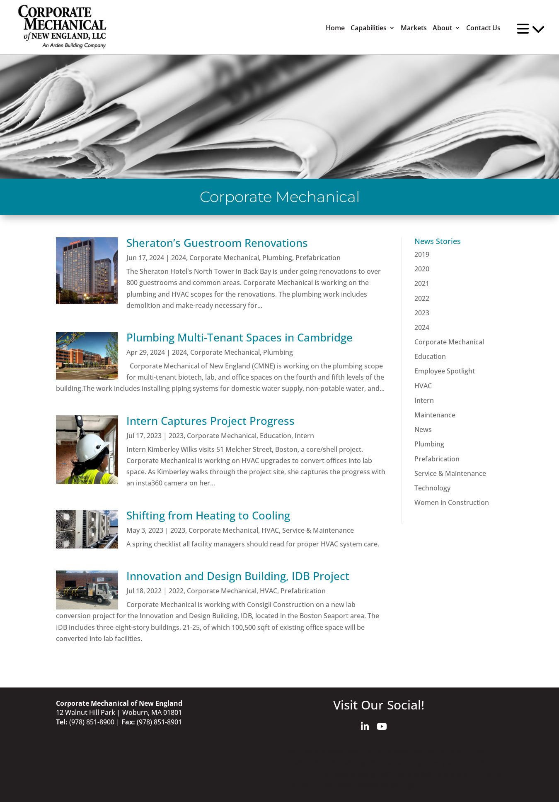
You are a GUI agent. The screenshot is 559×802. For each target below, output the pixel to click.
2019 (421, 254)
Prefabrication (318, 257)
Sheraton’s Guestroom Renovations (217, 242)
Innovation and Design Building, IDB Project (237, 575)
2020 (421, 268)
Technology (432, 487)
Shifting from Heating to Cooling (208, 515)
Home (335, 28)
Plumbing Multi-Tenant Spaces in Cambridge (239, 337)
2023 (176, 435)
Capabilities (369, 28)
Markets (414, 28)
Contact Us (483, 28)
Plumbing (277, 257)
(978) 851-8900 (91, 721)
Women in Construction (451, 502)
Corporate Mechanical (224, 257)
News (423, 429)
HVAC (270, 530)
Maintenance (434, 414)
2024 (178, 257)
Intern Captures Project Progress (210, 420)
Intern (304, 435)
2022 (176, 590)
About (442, 28)
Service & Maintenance (318, 530)
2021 (421, 283)
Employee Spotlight (444, 370)
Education (275, 435)
